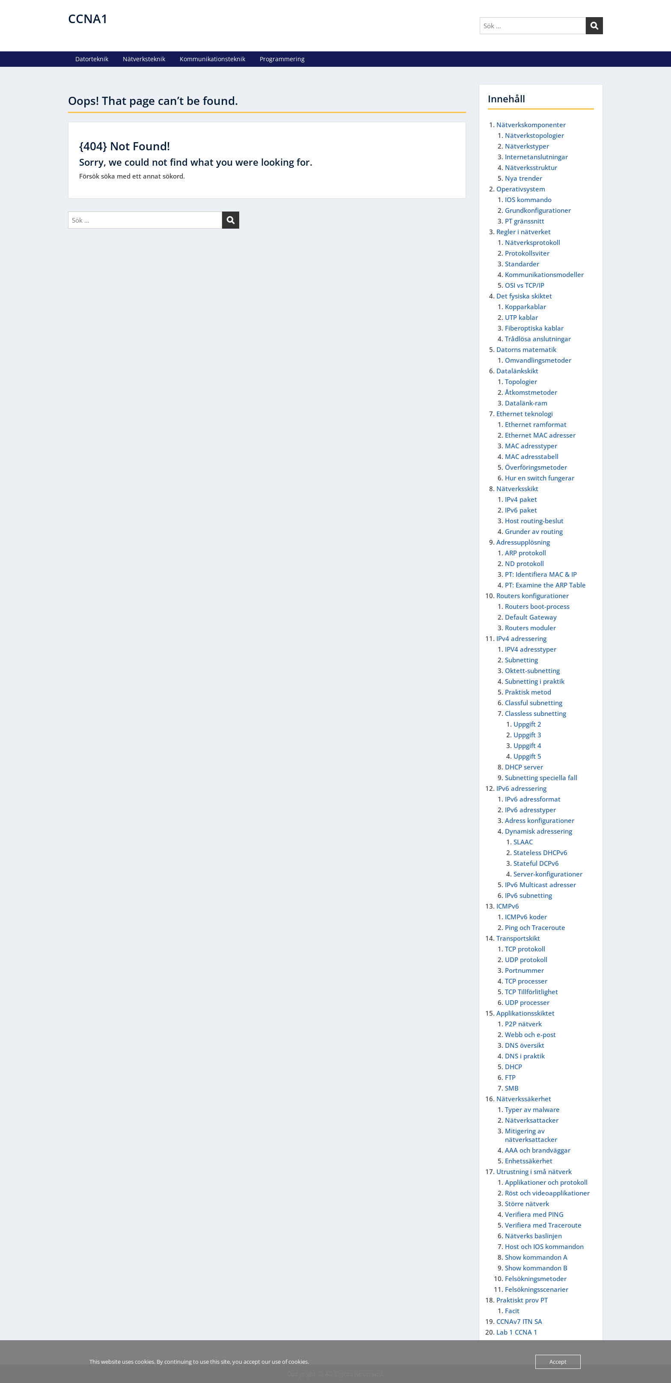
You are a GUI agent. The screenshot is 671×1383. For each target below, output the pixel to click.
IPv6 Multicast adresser (540, 884)
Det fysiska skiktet (524, 296)
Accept (558, 1361)
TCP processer (526, 981)
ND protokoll (524, 563)
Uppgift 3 (527, 734)
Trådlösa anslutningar (538, 338)
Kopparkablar (525, 306)
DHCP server (524, 767)
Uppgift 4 (527, 745)
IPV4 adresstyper (530, 649)
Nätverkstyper (527, 146)
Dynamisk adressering (538, 831)
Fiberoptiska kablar (534, 328)
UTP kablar (521, 317)
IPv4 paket (521, 499)
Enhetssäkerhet (528, 1160)
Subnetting (521, 660)
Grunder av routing (534, 531)
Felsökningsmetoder (536, 1278)
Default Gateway (531, 617)
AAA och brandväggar (537, 1150)
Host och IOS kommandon (544, 1246)
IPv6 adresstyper (530, 809)
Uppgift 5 (527, 756)
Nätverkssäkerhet (523, 1098)
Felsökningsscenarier (536, 1289)
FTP (510, 1077)
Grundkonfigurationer (538, 210)
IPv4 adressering (521, 638)
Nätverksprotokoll (532, 242)
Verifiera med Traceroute (543, 1225)
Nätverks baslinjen (533, 1235)
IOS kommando (528, 199)
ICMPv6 (507, 906)
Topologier (521, 381)
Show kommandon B (536, 1268)
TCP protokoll (525, 949)
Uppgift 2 (527, 724)
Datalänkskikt (517, 371)
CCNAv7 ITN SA (519, 1321)
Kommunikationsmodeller (544, 274)
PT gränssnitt (524, 221)
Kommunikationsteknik (212, 59)
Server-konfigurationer (548, 874)
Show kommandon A (536, 1257)
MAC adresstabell (531, 456)
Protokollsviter (527, 253)
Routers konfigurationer (532, 595)
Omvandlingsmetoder (538, 360)
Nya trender (523, 178)
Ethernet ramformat (536, 424)
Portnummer (524, 970)
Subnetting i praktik (534, 681)
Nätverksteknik (144, 59)
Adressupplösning (523, 542)
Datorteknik (91, 59)
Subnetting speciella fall (541, 777)
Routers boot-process (537, 606)
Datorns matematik (526, 349)
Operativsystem (520, 189)
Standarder (522, 263)
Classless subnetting (535, 713)
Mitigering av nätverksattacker (531, 1135)
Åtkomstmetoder (531, 392)
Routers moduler (530, 627)
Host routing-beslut (534, 520)
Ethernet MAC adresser (540, 435)
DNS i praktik (525, 1056)
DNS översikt (524, 1045)
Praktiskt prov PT (522, 1300)
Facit (512, 1310)
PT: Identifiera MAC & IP (541, 574)
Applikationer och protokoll (546, 1182)
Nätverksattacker (531, 1120)
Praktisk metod (528, 692)
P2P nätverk (523, 1023)
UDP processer (527, 1002)
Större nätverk (527, 1203)
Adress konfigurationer (539, 820)
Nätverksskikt (517, 488)
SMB (512, 1088)
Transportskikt (518, 938)
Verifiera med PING (534, 1214)
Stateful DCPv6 (536, 863)
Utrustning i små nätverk (534, 1171)
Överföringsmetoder (536, 467)
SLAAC (523, 842)
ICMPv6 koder (526, 916)
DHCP (513, 1066)
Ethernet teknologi (524, 413)
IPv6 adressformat (533, 799)
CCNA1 (88, 18)
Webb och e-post (530, 1034)
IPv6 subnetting (528, 895)
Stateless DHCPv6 (540, 852)
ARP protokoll (525, 552)
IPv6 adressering (521, 788)
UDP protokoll (526, 959)
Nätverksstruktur (531, 167)
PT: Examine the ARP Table (545, 585)
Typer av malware (532, 1109)
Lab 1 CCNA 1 (516, 1332)
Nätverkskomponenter (531, 124)
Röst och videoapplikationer (547, 1193)
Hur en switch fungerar (539, 478)
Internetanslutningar (536, 156)
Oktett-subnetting (532, 670)
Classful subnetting (533, 702)
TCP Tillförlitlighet (531, 991)
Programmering (282, 59)
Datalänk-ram (526, 403)
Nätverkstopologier (534, 135)
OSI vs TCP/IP (524, 285)
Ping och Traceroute (535, 927)
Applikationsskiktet (525, 1013)
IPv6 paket (521, 510)
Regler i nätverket (523, 231)
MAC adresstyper (531, 445)
